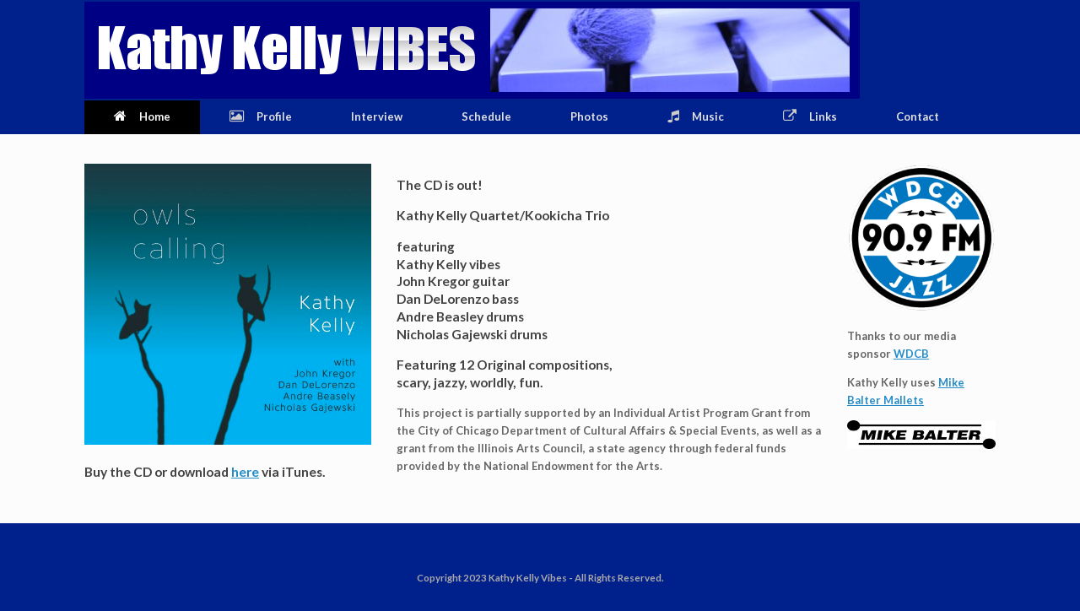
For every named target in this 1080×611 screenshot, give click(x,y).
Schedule (486, 116)
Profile (261, 116)
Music (695, 116)
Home (142, 116)
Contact (917, 116)
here (245, 471)
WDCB (911, 353)
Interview (376, 116)
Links (810, 116)
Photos (589, 116)
